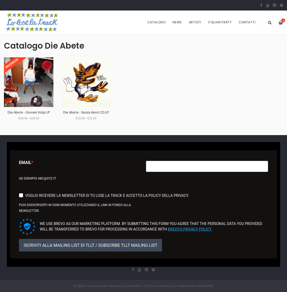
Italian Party (220, 22)
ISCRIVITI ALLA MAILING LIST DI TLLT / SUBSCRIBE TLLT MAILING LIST (90, 245)
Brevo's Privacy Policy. (190, 229)
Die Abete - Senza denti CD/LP (86, 112)
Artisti (195, 22)
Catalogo (156, 22)
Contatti (247, 22)
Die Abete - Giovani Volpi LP (29, 112)
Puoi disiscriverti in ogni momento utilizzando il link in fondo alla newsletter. (75, 208)
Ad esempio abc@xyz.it (37, 178)
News (177, 22)
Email (25, 162)
